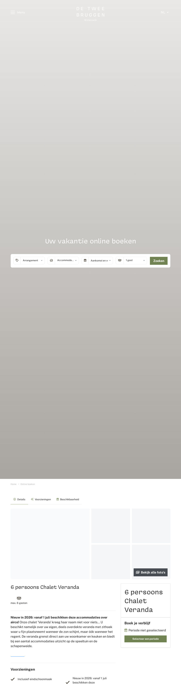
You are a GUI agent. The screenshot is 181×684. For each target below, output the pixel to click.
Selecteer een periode (145, 638)
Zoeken (158, 261)
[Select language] (164, 12)
